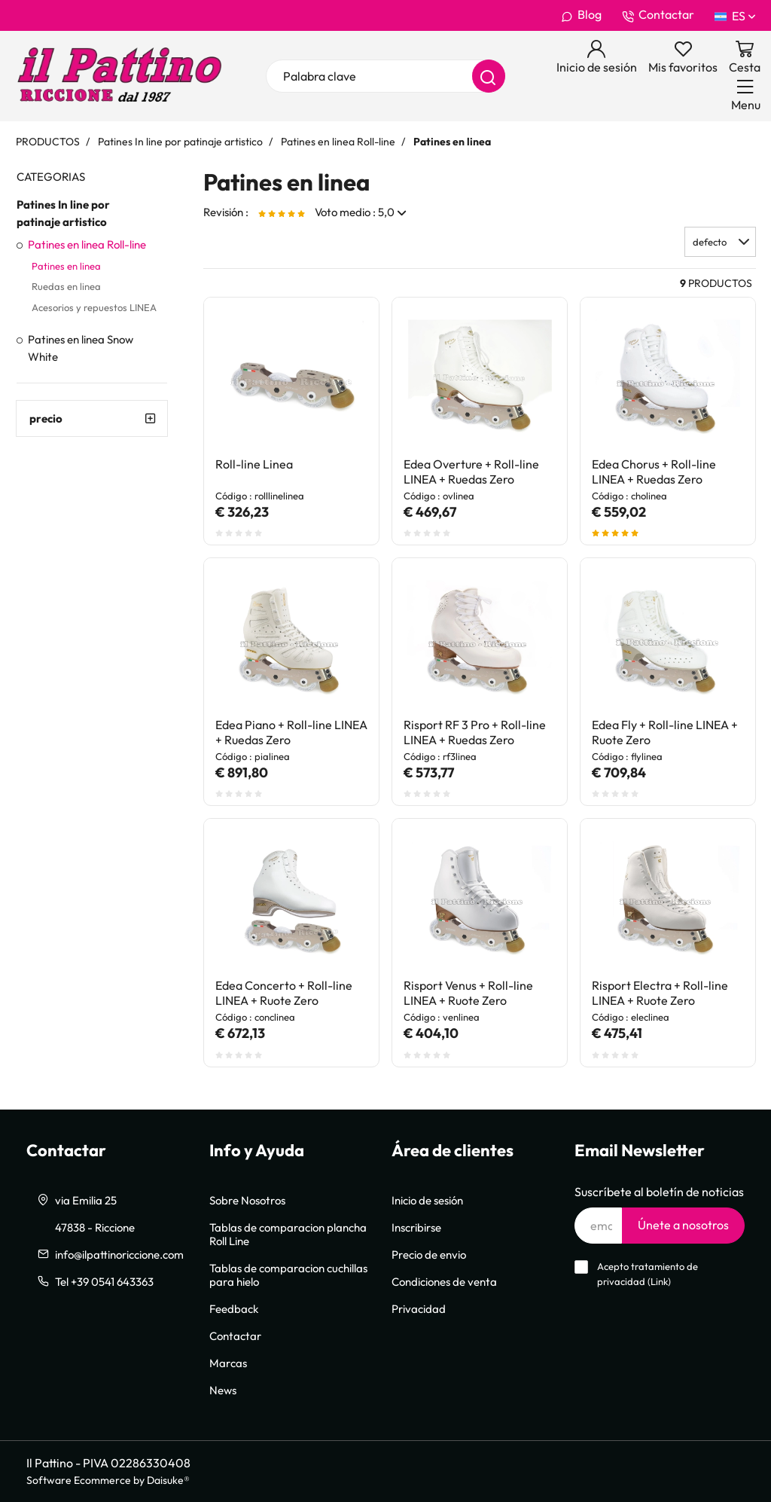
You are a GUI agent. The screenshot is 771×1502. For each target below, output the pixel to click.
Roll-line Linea (254, 464)
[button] (720, 242)
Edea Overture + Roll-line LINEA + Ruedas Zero (471, 471)
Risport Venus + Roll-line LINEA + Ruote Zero (468, 992)
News (222, 1390)
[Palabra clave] (385, 76)
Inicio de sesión (427, 1200)
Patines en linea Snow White (80, 347)
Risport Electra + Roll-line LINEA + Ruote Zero (660, 992)
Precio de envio (429, 1254)
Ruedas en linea (66, 286)
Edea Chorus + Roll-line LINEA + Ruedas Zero (654, 471)
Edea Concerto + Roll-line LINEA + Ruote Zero (283, 992)
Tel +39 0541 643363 (104, 1281)
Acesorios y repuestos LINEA (94, 307)
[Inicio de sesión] (596, 57)
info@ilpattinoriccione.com (119, 1254)
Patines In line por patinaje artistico (63, 212)
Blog (581, 15)
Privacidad (419, 1308)
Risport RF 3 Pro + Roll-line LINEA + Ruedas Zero (475, 732)
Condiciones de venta (444, 1281)
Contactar (658, 15)
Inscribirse (416, 1227)
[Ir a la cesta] (744, 57)
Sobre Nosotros (247, 1200)
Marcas (228, 1362)
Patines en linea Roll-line (87, 244)
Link (659, 1281)
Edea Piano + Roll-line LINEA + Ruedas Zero (291, 732)
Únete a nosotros (683, 1225)
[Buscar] (488, 76)
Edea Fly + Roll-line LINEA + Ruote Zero (665, 732)
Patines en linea (66, 266)
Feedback (233, 1308)
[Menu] (745, 95)
